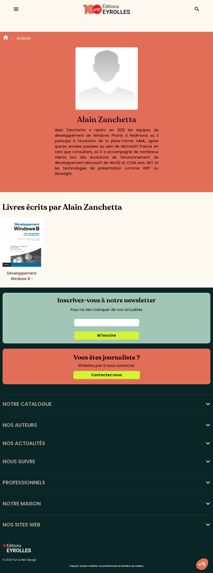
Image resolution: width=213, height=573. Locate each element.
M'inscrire (106, 335)
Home (6, 38)
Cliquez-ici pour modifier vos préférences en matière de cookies (106, 566)
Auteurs (24, 38)
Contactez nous (106, 374)
